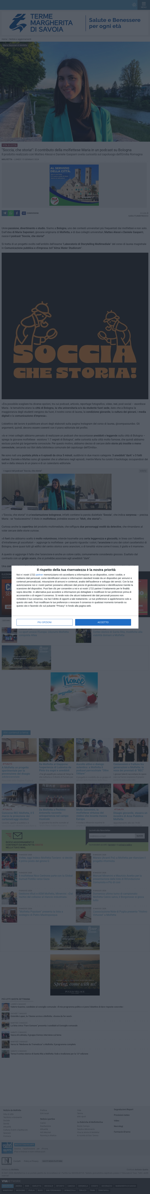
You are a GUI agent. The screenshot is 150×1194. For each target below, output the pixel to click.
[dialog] (75, 597)
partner (39, 575)
